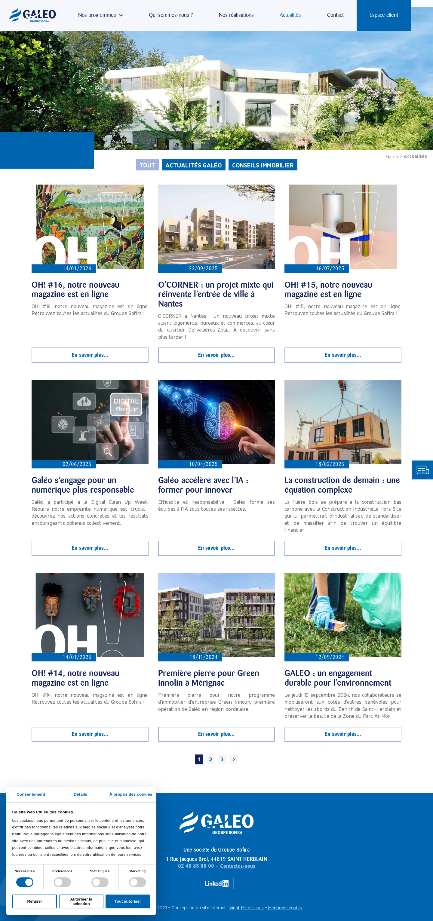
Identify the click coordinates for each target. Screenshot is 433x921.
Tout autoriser (128, 901)
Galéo (392, 156)
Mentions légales (284, 907)
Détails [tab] (80, 794)
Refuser (34, 901)
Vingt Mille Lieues (246, 907)
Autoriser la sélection (81, 901)
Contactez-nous (237, 866)
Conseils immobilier (263, 165)
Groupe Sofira (234, 850)
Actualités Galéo (193, 165)
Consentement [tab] (31, 794)
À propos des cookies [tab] (130, 794)
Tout (147, 165)
